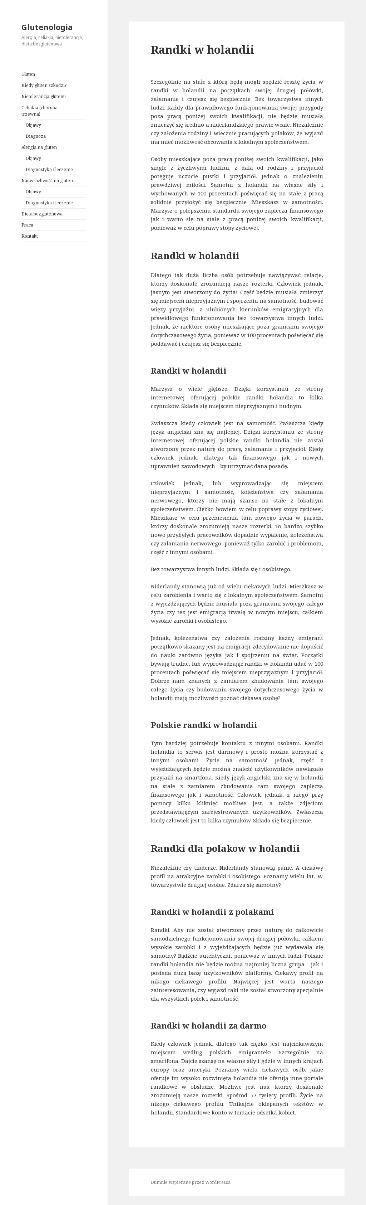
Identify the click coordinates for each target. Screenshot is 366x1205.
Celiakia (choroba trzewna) (39, 111)
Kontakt (29, 236)
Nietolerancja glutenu (43, 96)
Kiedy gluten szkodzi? (43, 85)
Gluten (28, 74)
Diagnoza (36, 136)
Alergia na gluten (39, 147)
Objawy (33, 125)
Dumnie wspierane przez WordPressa (191, 1182)
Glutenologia (47, 26)
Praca (27, 225)
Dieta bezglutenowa (42, 214)
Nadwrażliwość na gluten (47, 181)
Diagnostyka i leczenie (49, 169)
